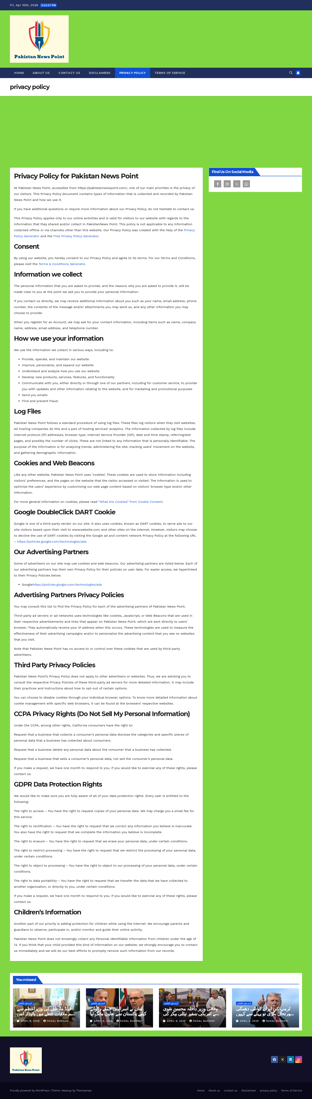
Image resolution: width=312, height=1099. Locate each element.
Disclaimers (100, 73)
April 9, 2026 (31, 1021)
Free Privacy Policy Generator (76, 236)
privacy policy (132, 73)
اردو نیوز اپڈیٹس (25, 1003)
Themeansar (84, 1090)
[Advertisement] (156, 126)
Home (19, 73)
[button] (290, 73)
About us (41, 73)
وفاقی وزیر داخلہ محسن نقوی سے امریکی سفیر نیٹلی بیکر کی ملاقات (191, 1014)
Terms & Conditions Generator (62, 264)
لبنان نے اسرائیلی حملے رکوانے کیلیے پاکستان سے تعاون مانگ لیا (118, 1011)
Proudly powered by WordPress (30, 1090)
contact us (69, 73)
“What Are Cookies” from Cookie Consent (130, 502)
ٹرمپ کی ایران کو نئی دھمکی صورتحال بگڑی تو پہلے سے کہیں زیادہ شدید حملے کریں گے (265, 1014)
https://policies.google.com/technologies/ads (52, 541)
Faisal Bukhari (56, 1021)
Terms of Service (170, 73)
